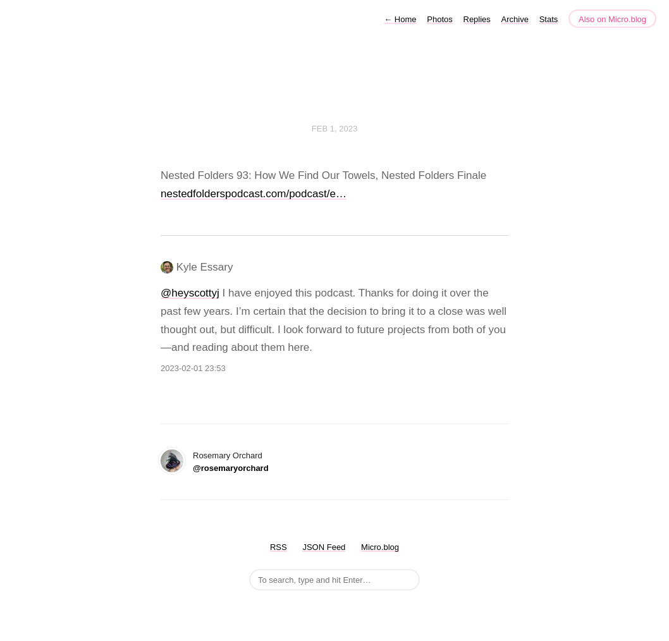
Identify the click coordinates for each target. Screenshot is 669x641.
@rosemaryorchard (231, 468)
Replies (477, 19)
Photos (439, 19)
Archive (515, 19)
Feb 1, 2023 (334, 128)
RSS (278, 547)
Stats (548, 19)
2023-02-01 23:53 (193, 368)
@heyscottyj (190, 293)
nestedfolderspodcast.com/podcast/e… (254, 194)
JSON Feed (323, 547)
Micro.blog (380, 547)
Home (400, 19)
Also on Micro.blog (612, 19)
